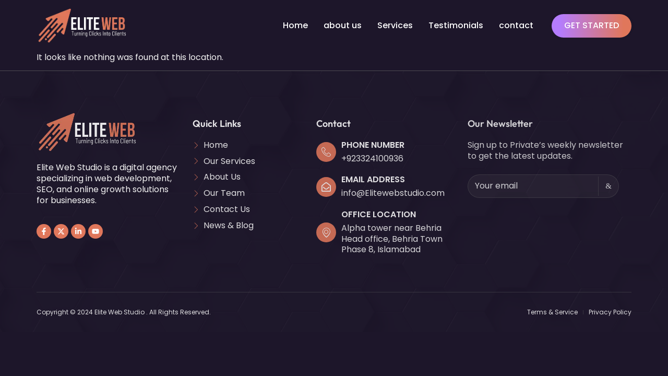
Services (395, 25)
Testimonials (455, 25)
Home (295, 25)
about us (343, 25)
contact (516, 25)
